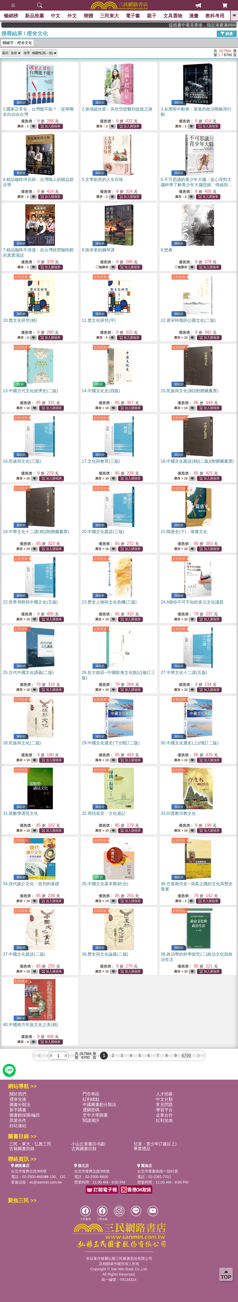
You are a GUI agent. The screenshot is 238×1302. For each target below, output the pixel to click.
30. (190, 743)
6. (196, 184)
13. (30, 391)
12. (188, 320)
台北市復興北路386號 (29, 1171)
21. (184, 531)
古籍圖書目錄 (21, 1148)
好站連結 (17, 1125)
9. (167, 250)
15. (190, 391)
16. (22, 461)
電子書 (133, 15)
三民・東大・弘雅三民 (30, 1144)
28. (22, 743)
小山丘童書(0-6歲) (88, 1144)
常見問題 (164, 1104)
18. (197, 461)
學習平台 (164, 1110)
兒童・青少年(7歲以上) (155, 1144)
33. (178, 813)
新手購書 (17, 1110)
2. (117, 109)
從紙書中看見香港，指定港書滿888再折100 (215, 25)
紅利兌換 (21, 277)
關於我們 (17, 1094)
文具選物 (172, 15)
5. (102, 179)
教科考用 (215, 15)
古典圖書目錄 (84, 1148)
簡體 (88, 15)
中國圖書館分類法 (99, 1104)
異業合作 (17, 1120)
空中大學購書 (95, 1115)
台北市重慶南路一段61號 (157, 1171)
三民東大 (109, 15)
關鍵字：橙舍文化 (17, 43)
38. (105, 954)
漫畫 (194, 15)
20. (103, 531)
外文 (72, 15)
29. (111, 743)
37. (24, 954)
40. (30, 1024)
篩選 (227, 33)
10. (20, 320)
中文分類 (164, 1099)
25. (28, 672)
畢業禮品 (142, 1148)
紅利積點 (91, 1099)
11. (99, 320)
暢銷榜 (11, 15)
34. (31, 884)
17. (101, 461)
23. (109, 602)
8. (98, 250)
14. (101, 391)
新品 (34, 15)
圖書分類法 (20, 1104)
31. (20, 813)
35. (105, 884)
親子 (151, 15)
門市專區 (91, 1094)
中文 (55, 15)
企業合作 (164, 1115)
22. (30, 602)
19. (36, 531)
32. (103, 813)
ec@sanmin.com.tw (45, 1182)
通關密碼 (91, 1110)
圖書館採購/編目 (24, 1115)
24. (192, 602)
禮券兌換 (17, 1099)
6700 (186, 1055)
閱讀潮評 (91, 1120)
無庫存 (102, 267)
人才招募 (164, 1094)
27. (184, 672)
